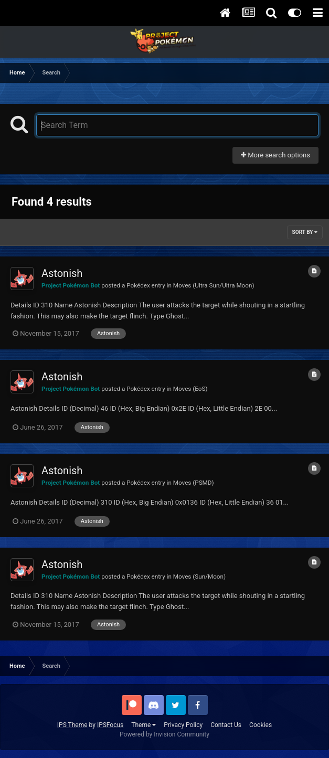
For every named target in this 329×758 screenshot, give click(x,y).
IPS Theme (72, 725)
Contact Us (225, 725)
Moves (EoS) (190, 388)
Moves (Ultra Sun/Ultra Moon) (213, 285)
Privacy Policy (183, 725)
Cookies (260, 725)
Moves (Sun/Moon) (199, 576)
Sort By (304, 232)
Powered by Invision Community (164, 734)
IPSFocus (110, 725)
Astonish (61, 273)
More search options (275, 155)
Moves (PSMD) (193, 482)
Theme (143, 725)
